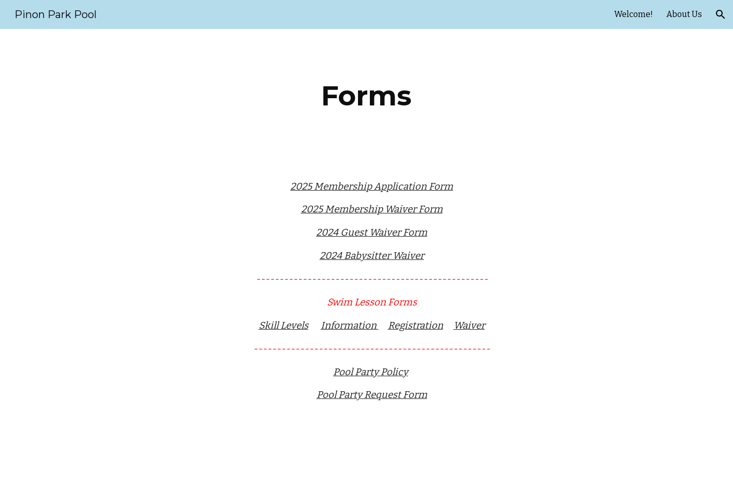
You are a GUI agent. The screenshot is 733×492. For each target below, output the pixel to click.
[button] (720, 14)
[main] (366, 95)
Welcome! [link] (633, 14)
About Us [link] (684, 14)
